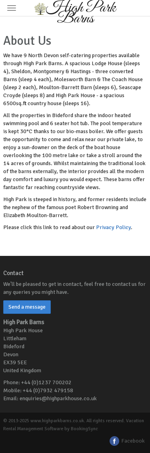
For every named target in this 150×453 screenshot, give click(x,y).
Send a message (27, 306)
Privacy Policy (113, 227)
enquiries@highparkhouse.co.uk (58, 398)
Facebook (127, 440)
